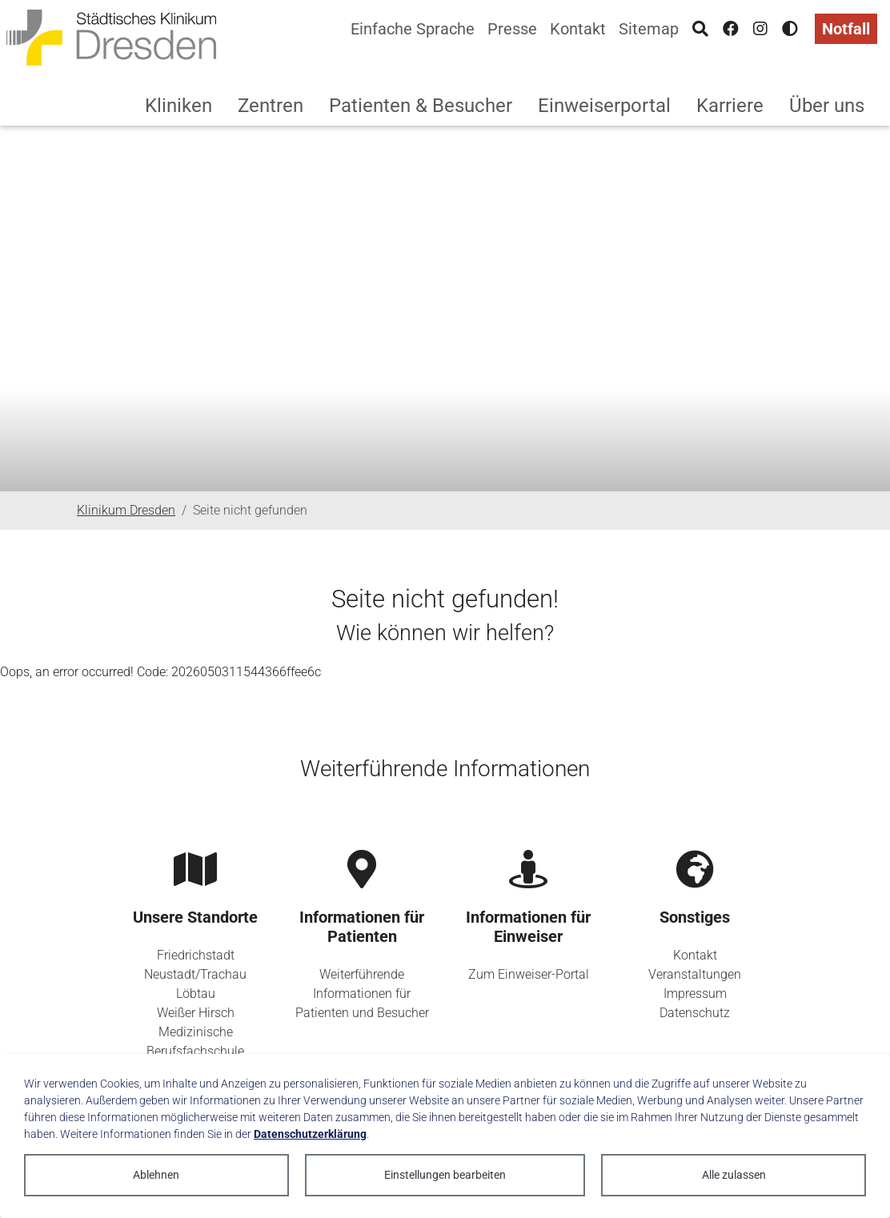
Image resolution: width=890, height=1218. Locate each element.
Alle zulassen (734, 1174)
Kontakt (578, 28)
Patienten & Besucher (420, 105)
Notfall (846, 28)
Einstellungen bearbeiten (445, 1174)
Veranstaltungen (694, 974)
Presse (512, 28)
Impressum (695, 993)
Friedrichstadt (196, 955)
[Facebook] (731, 29)
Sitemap (649, 28)
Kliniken (178, 105)
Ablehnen (156, 1174)
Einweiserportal (604, 105)
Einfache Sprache (413, 28)
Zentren (270, 105)
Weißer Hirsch (196, 1012)
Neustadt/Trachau (195, 974)
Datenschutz (694, 1012)
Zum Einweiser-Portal (528, 974)
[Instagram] (760, 29)
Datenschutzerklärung (310, 1134)
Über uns (826, 105)
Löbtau (195, 993)
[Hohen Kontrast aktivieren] (790, 29)
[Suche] (700, 29)
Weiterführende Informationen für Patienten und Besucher (362, 993)
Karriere (730, 105)
